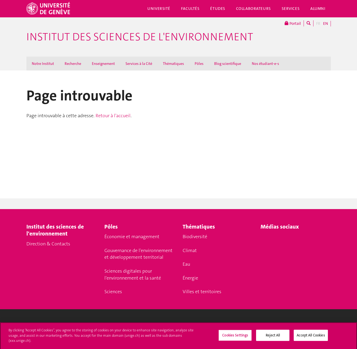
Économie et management (131, 236)
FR (318, 23)
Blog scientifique (227, 63)
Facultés (190, 8)
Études (217, 8)
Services (291, 8)
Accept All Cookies (311, 337)
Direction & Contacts (48, 244)
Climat (190, 250)
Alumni (317, 8)
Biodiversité (195, 236)
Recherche (73, 63)
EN (325, 23)
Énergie (190, 278)
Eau (186, 264)
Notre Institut (43, 63)
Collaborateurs (253, 8)
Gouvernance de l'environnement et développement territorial (138, 254)
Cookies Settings (235, 337)
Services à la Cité (138, 63)
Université (158, 8)
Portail (293, 23)
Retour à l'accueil (113, 115)
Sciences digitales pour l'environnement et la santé (132, 274)
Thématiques (173, 63)
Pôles (199, 63)
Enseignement (103, 63)
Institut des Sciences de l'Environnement (139, 37)
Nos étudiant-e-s (265, 63)
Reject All (273, 337)
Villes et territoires (202, 291)
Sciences (113, 291)
